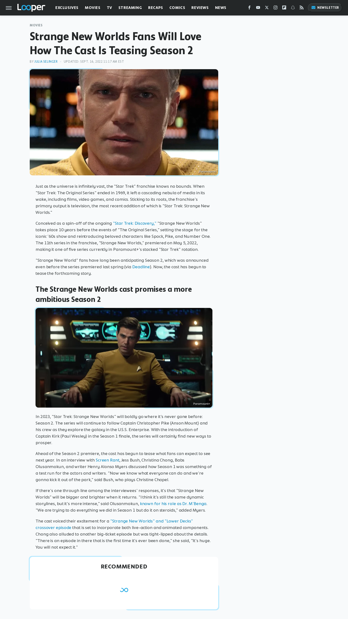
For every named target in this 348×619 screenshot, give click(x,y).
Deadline (141, 267)
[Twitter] (266, 8)
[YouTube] (258, 8)
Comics (177, 7)
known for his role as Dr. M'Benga (173, 504)
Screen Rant (107, 460)
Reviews (200, 7)
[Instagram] (275, 8)
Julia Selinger (46, 62)
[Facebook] (249, 8)
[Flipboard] (284, 8)
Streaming (130, 7)
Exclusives (67, 7)
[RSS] (301, 8)
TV (109, 7)
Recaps (155, 7)
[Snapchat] (292, 8)
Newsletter (325, 8)
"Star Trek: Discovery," (134, 223)
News (220, 7)
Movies (93, 7)
